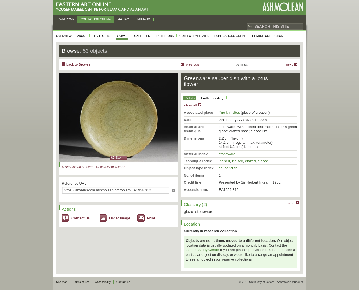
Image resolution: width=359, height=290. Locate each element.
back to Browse (78, 64)
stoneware (227, 154)
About (82, 36)
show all (190, 105)
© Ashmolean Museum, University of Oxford (93, 166)
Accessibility (103, 282)
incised (224, 161)
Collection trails (194, 36)
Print (151, 218)
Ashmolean (282, 6)
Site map (61, 282)
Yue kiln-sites (229, 112)
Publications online (230, 36)
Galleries (142, 36)
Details (190, 98)
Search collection (267, 36)
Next (289, 64)
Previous (192, 64)
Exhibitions (165, 36)
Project (124, 19)
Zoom (119, 157)
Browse (122, 36)
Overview (64, 36)
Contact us (80, 218)
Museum (143, 19)
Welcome (66, 19)
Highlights (101, 36)
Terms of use (81, 282)
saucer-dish (228, 168)
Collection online (96, 19)
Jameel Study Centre (202, 250)
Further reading (212, 98)
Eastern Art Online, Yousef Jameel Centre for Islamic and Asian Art (103, 6)
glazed (250, 161)
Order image (119, 218)
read (291, 203)
